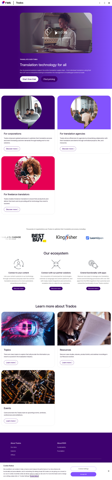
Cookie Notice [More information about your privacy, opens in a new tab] (34, 476)
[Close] (108, 471)
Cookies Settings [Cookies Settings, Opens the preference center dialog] (83, 469)
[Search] (100, 2)
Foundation (60, 451)
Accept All (83, 474)
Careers (13, 451)
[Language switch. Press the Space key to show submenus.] (104, 2)
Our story (14, 447)
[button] (6, 2)
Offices (13, 455)
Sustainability (61, 447)
